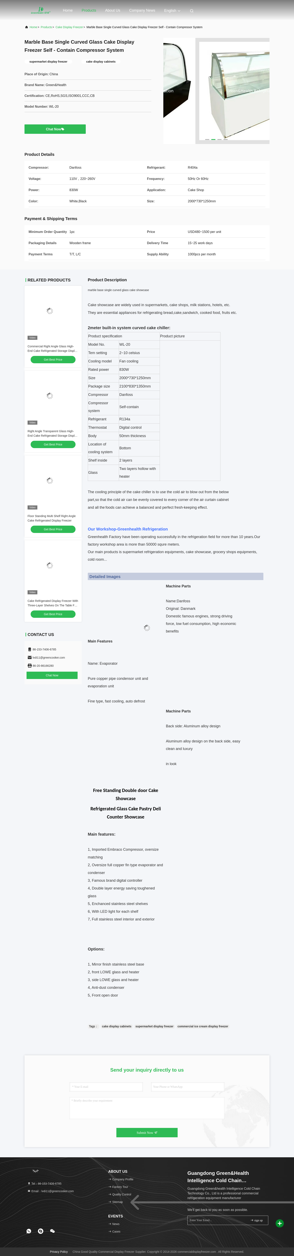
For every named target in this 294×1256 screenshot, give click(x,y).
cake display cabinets (116, 1026)
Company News (142, 10)
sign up (256, 1220)
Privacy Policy (59, 1251)
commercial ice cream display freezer (203, 1026)
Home (68, 10)
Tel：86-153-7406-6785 (44, 1183)
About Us (112, 10)
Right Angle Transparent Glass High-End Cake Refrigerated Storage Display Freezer (53, 436)
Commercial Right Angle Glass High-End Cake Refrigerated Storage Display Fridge (53, 351)
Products (89, 10)
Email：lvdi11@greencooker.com (50, 1191)
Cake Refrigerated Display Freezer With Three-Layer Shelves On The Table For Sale (53, 605)
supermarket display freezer (155, 1026)
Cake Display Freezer (69, 27)
